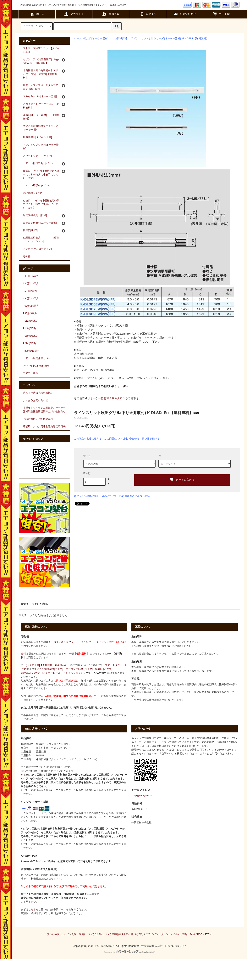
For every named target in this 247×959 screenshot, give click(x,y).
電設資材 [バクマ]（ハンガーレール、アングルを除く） (52, 673)
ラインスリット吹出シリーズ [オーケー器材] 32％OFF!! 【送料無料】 (170, 38)
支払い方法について (58, 934)
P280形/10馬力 (31, 351)
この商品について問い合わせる (121, 438)
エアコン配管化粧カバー (37, 358)
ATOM (208, 934)
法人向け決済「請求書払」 (38, 393)
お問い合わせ (184, 14)
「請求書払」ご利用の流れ (38, 419)
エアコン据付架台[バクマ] (48, 669)
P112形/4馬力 (30, 321)
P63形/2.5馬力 (31, 306)
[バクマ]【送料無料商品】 (37, 366)
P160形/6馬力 (30, 336)
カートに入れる (182, 479)
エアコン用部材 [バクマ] (79, 669)
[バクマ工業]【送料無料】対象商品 (45, 665)
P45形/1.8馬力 (31, 283)
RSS (199, 934)
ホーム (37, 14)
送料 (23, 653)
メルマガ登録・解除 (184, 934)
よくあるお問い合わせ (35, 400)
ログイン (147, 14)
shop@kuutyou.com (142, 795)
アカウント (74, 14)
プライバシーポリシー (158, 934)
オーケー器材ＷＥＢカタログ (107, 398)
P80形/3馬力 (30, 313)
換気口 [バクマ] (103, 669)
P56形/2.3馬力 (31, 298)
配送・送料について (83, 934)
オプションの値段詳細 (86, 496)
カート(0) (221, 14)
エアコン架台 (30, 373)
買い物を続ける (151, 438)
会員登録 (110, 14)
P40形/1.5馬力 (31, 276)
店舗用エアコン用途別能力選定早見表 (44, 426)
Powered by (129, 952)
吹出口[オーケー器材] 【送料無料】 (106, 38)
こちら (32, 909)
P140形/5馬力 (30, 328)
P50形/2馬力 (30, 291)
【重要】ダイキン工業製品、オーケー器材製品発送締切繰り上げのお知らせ (44, 410)
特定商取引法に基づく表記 (134, 496)
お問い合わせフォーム (66, 642)
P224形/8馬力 (30, 343)
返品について (109, 496)
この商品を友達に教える (88, 438)
